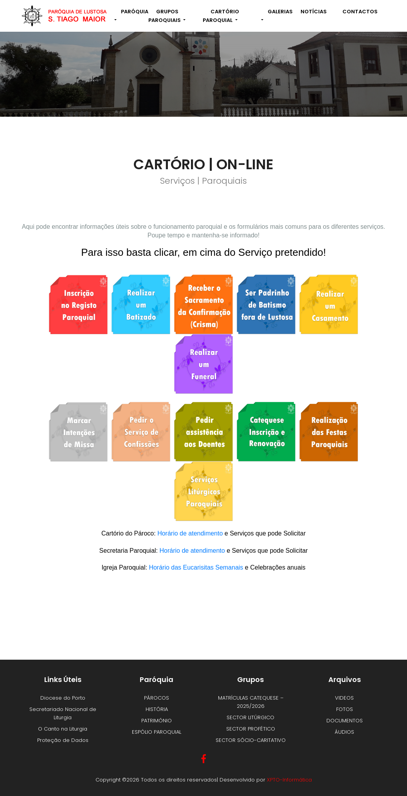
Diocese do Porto (62, 698)
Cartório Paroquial (221, 16)
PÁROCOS (156, 698)
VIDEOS (344, 698)
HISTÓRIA (157, 709)
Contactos (360, 11)
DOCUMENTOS (344, 720)
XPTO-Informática (289, 779)
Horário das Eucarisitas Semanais (196, 567)
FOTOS (344, 709)
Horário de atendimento (190, 533)
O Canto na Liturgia (62, 729)
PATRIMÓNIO (156, 720)
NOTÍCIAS (314, 11)
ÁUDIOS (344, 732)
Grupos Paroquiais (165, 16)
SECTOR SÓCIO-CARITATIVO (251, 740)
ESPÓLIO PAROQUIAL (156, 732)
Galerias (280, 11)
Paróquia (134, 11)
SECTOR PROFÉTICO (250, 729)
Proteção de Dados (62, 740)
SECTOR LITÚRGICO (250, 717)
